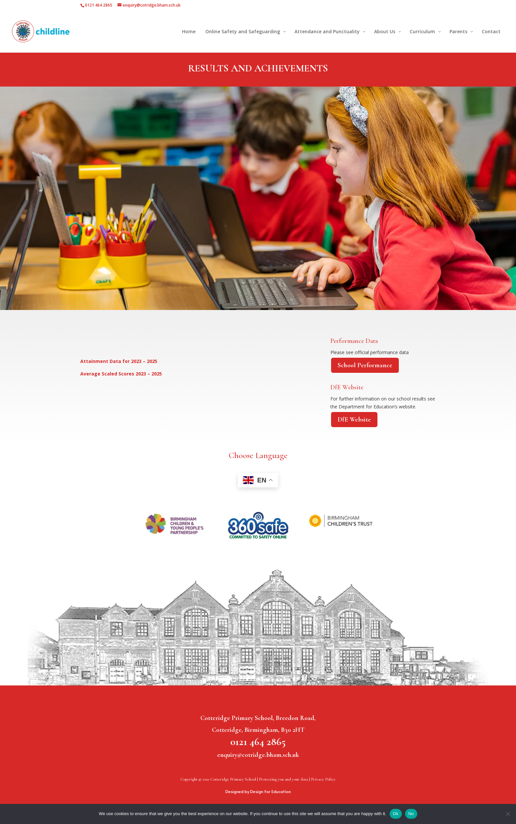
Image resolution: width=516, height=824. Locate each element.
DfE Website (354, 420)
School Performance (365, 365)
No (411, 813)
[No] (507, 814)
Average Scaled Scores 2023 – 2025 (121, 374)
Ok (396, 813)
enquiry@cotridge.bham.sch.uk (258, 755)
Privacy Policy (323, 779)
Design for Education (270, 791)
